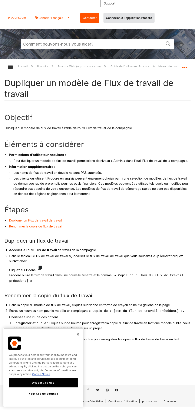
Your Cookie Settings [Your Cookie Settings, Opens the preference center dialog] (43, 393)
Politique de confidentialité (86, 401)
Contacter (90, 18)
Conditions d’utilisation (122, 401)
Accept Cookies (43, 382)
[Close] (78, 334)
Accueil (23, 66)
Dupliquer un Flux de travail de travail (35, 220)
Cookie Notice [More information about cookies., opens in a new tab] (41, 374)
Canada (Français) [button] (51, 18)
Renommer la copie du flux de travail (35, 226)
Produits (43, 66)
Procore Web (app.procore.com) (80, 66)
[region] (43, 367)
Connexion (170, 401)
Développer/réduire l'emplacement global (184, 66)
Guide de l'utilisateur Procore (130, 66)
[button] (168, 43)
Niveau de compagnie (173, 66)
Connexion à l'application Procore (129, 18)
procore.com (17, 17)
